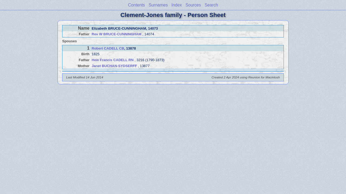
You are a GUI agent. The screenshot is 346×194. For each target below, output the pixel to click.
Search (211, 5)
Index (176, 5)
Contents (136, 5)
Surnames (158, 5)
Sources (193, 5)
